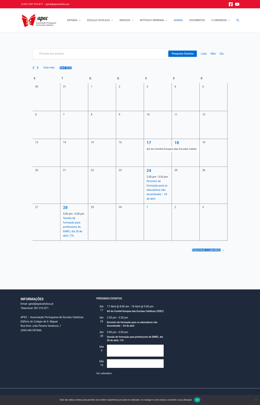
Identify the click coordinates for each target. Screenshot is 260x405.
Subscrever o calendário (206, 250)
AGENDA (183, 20)
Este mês (49, 67)
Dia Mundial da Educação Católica (127, 366)
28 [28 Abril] (65, 207)
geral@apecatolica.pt (57, 4)
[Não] (256, 400)
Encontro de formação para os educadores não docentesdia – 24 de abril (157, 190)
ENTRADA (86, 20)
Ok (197, 400)
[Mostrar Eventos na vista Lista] (204, 53)
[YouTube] (237, 4)
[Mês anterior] (33, 67)
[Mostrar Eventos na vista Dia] (222, 53)
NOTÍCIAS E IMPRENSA (160, 20)
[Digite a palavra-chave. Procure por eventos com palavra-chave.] (100, 53)
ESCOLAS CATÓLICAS (111, 20)
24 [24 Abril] (149, 170)
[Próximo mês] (38, 67)
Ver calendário (104, 373)
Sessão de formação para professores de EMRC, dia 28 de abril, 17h (72, 227)
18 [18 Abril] (176, 142)
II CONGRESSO (221, 20)
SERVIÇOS (135, 20)
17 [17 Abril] (149, 142)
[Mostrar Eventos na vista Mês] (213, 53)
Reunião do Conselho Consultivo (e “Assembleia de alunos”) (127, 353)
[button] (91, 20)
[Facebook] (230, 4)
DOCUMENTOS (200, 20)
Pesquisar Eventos (183, 53)
